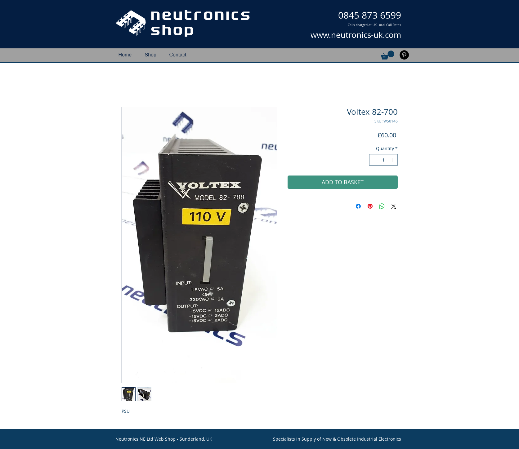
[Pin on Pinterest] (370, 206)
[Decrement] (374, 159)
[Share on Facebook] (358, 206)
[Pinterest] (404, 55)
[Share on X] (393, 206)
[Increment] (393, 159)
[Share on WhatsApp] (382, 206)
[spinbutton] (383, 159)
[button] (387, 55)
